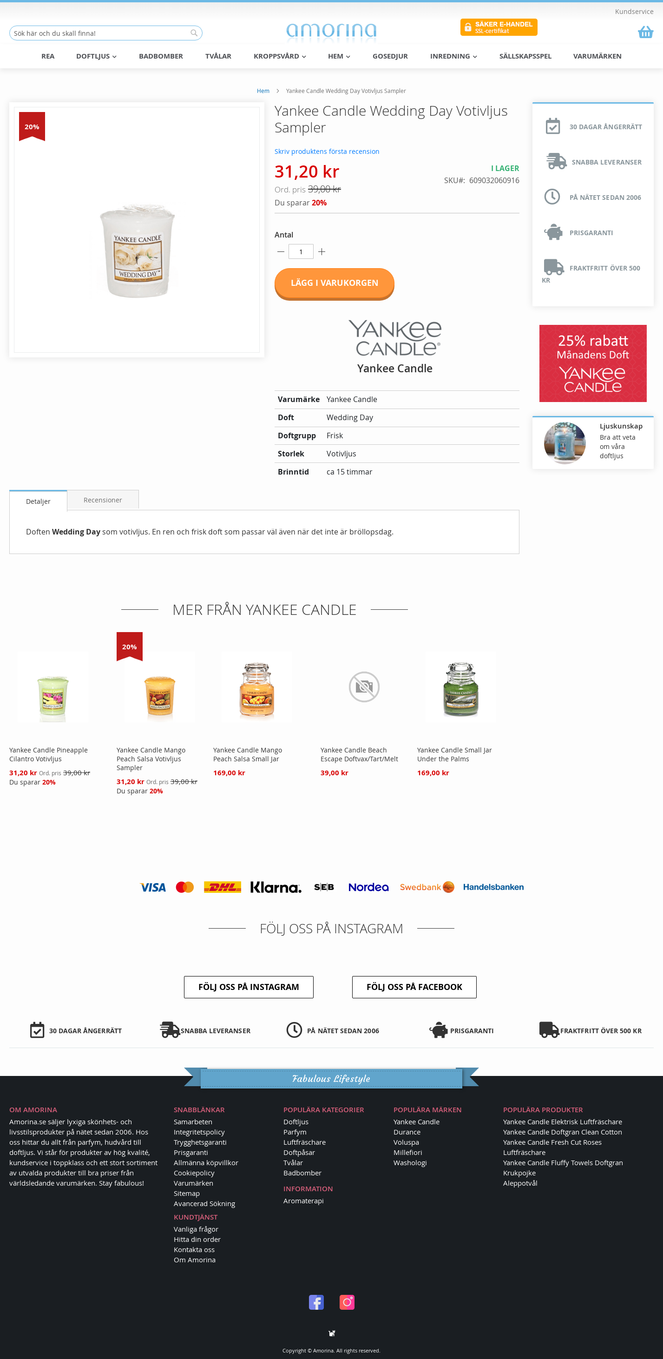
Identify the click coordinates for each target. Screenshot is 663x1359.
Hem (263, 90)
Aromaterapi (303, 1200)
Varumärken (193, 1182)
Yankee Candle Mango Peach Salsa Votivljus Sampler (151, 758)
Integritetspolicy (199, 1131)
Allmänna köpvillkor (206, 1162)
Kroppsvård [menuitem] (280, 56)
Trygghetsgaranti (200, 1142)
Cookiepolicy (194, 1172)
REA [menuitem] (47, 56)
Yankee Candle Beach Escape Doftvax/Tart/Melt (359, 754)
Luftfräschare (304, 1142)
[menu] (331, 56)
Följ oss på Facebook (414, 987)
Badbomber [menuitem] (161, 56)
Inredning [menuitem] (453, 56)
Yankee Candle (417, 1121)
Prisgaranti (191, 1152)
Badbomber (302, 1172)
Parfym (295, 1131)
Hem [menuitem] (339, 56)
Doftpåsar (299, 1152)
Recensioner (103, 499)
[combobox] (106, 33)
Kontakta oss (194, 1249)
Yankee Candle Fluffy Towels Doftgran (563, 1162)
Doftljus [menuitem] (96, 56)
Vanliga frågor (196, 1229)
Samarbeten (193, 1121)
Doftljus (296, 1121)
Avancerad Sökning (204, 1203)
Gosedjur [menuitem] (390, 56)
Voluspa (406, 1142)
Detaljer (38, 501)
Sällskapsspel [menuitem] (525, 56)
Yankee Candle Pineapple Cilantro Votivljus (48, 754)
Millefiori (408, 1152)
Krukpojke (519, 1172)
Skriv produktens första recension (327, 151)
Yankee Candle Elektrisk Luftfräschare (562, 1121)
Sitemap (187, 1193)
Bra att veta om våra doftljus (618, 446)
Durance (407, 1131)
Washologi (410, 1162)
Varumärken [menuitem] (597, 56)
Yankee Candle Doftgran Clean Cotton (562, 1131)
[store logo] (331, 33)
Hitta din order (197, 1239)
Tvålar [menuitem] (218, 56)
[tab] (38, 501)
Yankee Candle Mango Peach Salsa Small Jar (247, 754)
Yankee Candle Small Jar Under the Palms (454, 754)
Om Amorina (195, 1259)
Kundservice (634, 11)
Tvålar (293, 1162)
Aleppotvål (520, 1182)
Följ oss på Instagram (248, 987)
